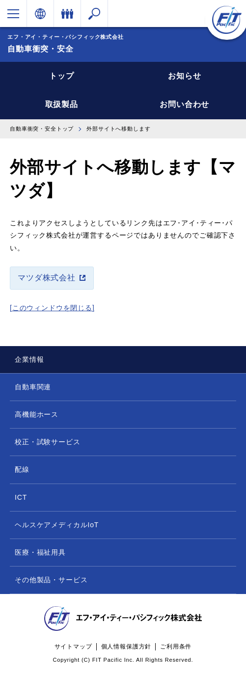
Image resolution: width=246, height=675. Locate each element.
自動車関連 (33, 387)
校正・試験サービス (48, 442)
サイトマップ (73, 646)
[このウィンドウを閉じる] (52, 308)
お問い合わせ (184, 104)
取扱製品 (61, 104)
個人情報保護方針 (126, 646)
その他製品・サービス (51, 580)
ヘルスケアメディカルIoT (57, 525)
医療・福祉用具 (40, 552)
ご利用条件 (175, 646)
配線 (22, 469)
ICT (21, 497)
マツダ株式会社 (47, 277)
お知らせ (184, 76)
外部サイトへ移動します (118, 129)
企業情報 (29, 359)
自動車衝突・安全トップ (42, 129)
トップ (61, 76)
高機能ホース (36, 414)
